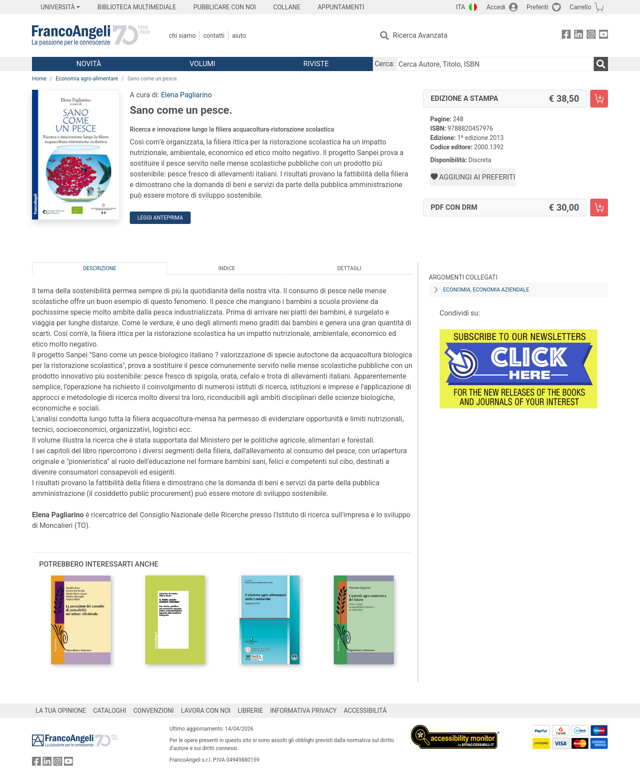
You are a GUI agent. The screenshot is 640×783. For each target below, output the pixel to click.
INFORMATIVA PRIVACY (303, 710)
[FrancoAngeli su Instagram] (591, 36)
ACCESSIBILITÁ (365, 710)
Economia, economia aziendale (486, 290)
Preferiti (537, 7)
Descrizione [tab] (99, 268)
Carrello (580, 7)
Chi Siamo (182, 35)
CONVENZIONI (153, 710)
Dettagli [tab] (349, 268)
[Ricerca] (601, 64)
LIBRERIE (250, 710)
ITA (460, 7)
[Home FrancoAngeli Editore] (91, 35)
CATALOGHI (109, 710)
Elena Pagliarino (186, 95)
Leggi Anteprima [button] (160, 218)
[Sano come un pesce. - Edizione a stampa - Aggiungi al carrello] (599, 99)
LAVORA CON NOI (206, 710)
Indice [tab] (226, 268)
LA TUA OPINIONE (61, 710)
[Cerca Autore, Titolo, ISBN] (495, 64)
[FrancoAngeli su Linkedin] (578, 36)
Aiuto (239, 35)
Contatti (213, 35)
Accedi (495, 7)
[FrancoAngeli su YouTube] (603, 36)
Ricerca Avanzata (420, 35)
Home (39, 79)
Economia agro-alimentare (87, 79)
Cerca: (385, 64)
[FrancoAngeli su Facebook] (566, 36)
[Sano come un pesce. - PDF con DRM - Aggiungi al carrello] (599, 207)
